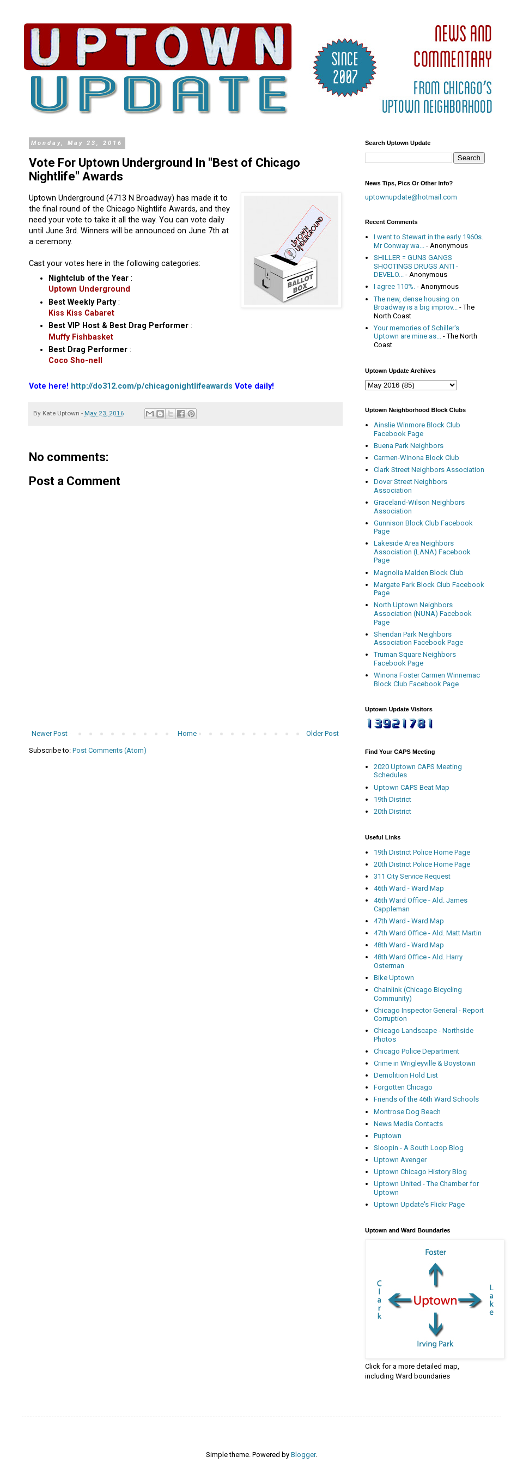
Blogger (303, 1454)
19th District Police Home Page (422, 852)
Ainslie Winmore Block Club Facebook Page (417, 429)
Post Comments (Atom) (109, 750)
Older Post (322, 733)
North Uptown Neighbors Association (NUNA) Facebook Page (423, 613)
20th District (392, 811)
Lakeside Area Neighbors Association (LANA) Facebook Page (422, 551)
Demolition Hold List (406, 1075)
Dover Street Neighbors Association (410, 485)
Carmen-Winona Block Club (416, 458)
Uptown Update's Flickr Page (419, 1204)
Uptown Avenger (400, 1160)
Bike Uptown (394, 978)
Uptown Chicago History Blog (420, 1172)
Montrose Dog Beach (407, 1112)
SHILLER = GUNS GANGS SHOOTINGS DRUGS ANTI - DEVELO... (416, 266)
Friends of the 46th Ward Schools (426, 1099)
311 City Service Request (412, 876)
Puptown (388, 1136)
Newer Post (50, 733)
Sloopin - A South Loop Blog (419, 1148)
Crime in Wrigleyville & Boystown (425, 1063)
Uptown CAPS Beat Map (411, 787)
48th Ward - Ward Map (409, 945)
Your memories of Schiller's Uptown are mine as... (416, 332)
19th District (392, 799)
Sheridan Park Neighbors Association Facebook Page (418, 638)
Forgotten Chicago (403, 1087)
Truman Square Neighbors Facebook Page (415, 658)
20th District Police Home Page (422, 864)
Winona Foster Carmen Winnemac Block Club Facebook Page (427, 679)
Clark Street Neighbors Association (429, 470)
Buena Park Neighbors (408, 446)
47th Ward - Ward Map (409, 921)
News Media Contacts (408, 1124)
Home (187, 733)
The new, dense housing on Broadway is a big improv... (416, 303)
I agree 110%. (394, 286)
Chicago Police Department (416, 1051)
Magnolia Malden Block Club (419, 573)
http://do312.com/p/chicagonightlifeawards (152, 386)
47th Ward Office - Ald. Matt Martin (428, 933)
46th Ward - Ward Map (409, 888)
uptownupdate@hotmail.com (411, 197)
